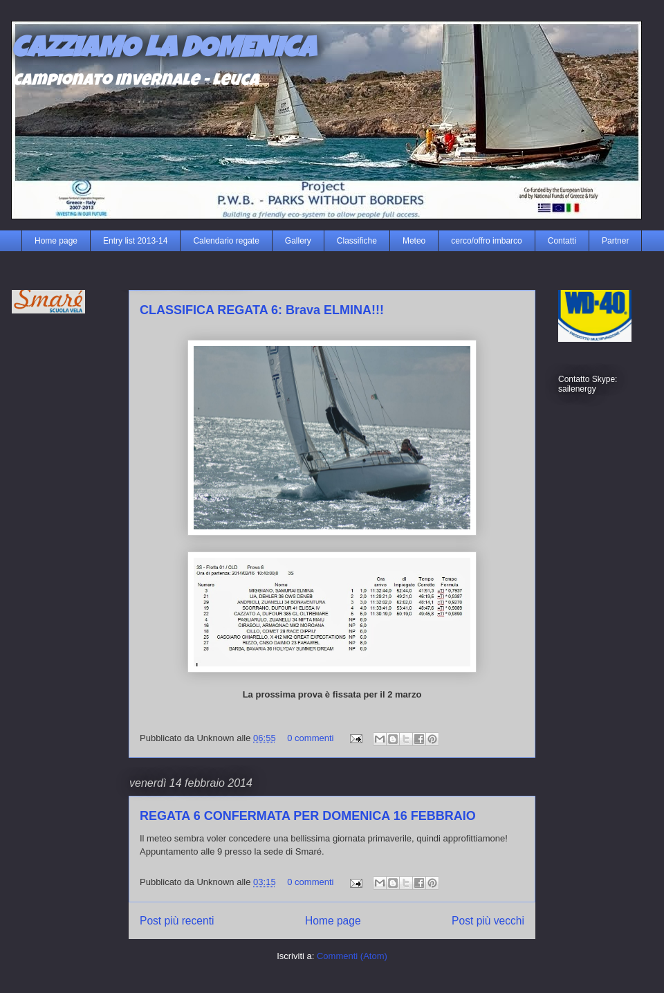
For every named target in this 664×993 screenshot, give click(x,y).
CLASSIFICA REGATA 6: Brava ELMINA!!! (262, 310)
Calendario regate (226, 241)
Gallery (298, 241)
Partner (615, 241)
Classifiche (357, 241)
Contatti (562, 241)
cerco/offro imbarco (486, 241)
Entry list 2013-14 (135, 241)
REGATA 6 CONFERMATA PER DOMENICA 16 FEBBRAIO (308, 816)
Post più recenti (177, 921)
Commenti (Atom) (352, 956)
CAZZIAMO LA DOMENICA (163, 50)
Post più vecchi (488, 921)
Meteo (414, 241)
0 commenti (310, 738)
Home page (56, 241)
